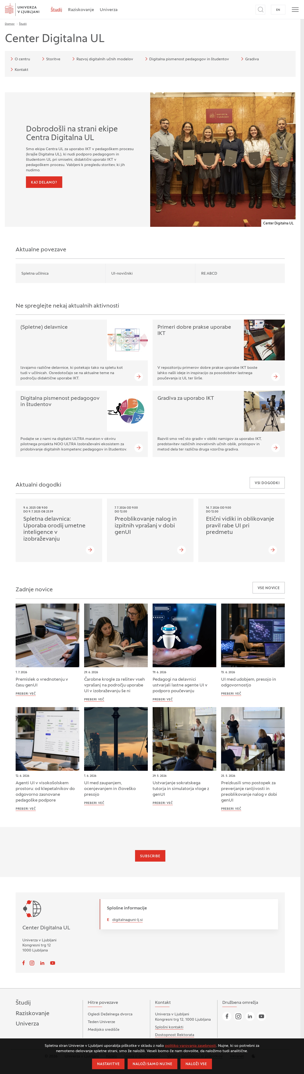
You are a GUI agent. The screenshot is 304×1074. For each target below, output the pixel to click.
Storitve (50, 59)
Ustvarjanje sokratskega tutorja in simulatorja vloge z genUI (181, 789)
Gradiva (249, 59)
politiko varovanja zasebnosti (190, 1046)
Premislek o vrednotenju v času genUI (42, 682)
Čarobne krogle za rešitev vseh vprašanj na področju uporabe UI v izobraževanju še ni (114, 685)
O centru (19, 59)
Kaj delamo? (44, 182)
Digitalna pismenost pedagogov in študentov (186, 59)
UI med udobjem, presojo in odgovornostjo (248, 682)
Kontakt (18, 69)
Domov (10, 24)
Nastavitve (108, 1064)
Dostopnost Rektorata (174, 1035)
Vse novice (269, 588)
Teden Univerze (101, 1022)
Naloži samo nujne (152, 1064)
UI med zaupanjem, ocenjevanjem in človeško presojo (110, 789)
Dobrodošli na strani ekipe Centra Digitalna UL (72, 134)
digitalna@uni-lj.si (127, 920)
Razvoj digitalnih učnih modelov (102, 59)
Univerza (109, 10)
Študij (56, 10)
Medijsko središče (103, 1030)
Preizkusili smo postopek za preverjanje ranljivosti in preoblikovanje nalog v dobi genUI (249, 791)
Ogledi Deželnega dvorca (110, 1014)
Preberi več (26, 693)
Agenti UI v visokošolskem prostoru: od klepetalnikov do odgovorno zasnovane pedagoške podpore (45, 791)
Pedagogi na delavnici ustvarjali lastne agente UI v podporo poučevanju (180, 685)
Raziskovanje (81, 10)
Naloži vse (196, 1064)
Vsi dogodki (267, 483)
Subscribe (150, 856)
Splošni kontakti (169, 1027)
